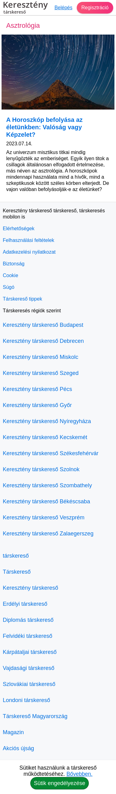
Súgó (8, 287)
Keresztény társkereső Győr (37, 405)
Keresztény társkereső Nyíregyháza (47, 421)
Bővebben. (79, 774)
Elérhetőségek (18, 228)
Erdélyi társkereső (25, 604)
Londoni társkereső (26, 700)
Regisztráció (95, 7)
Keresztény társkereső (30, 588)
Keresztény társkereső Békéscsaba (46, 501)
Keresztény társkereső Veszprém (43, 517)
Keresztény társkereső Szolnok (41, 469)
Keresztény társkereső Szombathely (47, 485)
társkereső (16, 556)
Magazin (13, 732)
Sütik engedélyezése (59, 783)
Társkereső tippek (22, 298)
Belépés (63, 7)
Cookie (10, 275)
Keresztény (25, 8)
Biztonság (13, 263)
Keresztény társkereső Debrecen (43, 341)
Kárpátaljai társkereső (30, 652)
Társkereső (17, 572)
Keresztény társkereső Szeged (41, 373)
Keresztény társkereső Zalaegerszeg (48, 533)
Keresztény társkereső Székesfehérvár (50, 453)
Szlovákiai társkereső (29, 684)
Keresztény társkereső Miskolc (40, 357)
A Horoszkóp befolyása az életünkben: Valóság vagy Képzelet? (44, 127)
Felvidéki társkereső (27, 636)
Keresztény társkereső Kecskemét (45, 437)
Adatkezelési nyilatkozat (29, 252)
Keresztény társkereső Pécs (37, 389)
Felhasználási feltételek (28, 240)
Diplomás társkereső (28, 620)
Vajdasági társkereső (28, 668)
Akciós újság (18, 748)
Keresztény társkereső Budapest (43, 325)
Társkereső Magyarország (35, 716)
